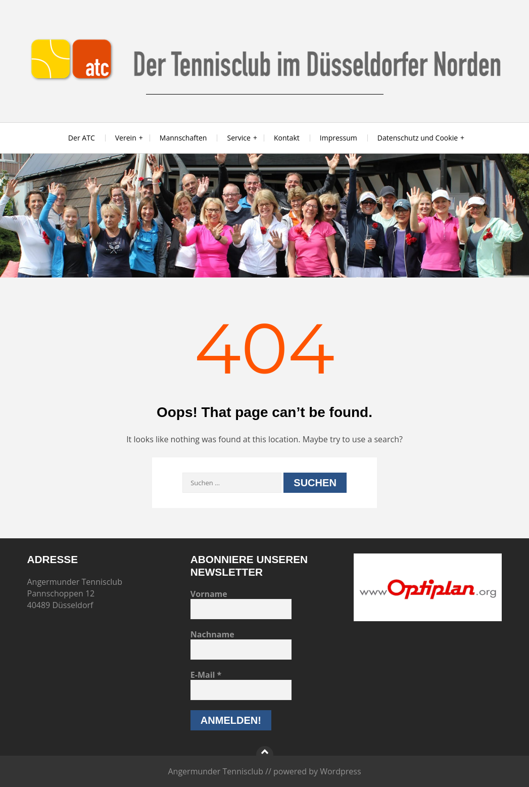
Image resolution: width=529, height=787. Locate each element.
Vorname (208, 594)
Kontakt (287, 138)
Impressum (338, 138)
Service (238, 138)
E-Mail (206, 675)
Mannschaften (183, 138)
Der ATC (81, 138)
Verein (125, 138)
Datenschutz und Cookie (417, 138)
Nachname (212, 634)
